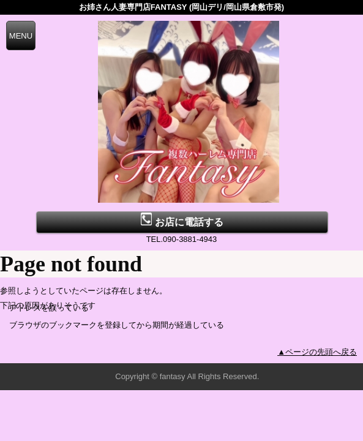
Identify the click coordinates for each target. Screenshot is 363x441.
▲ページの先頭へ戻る (317, 351)
